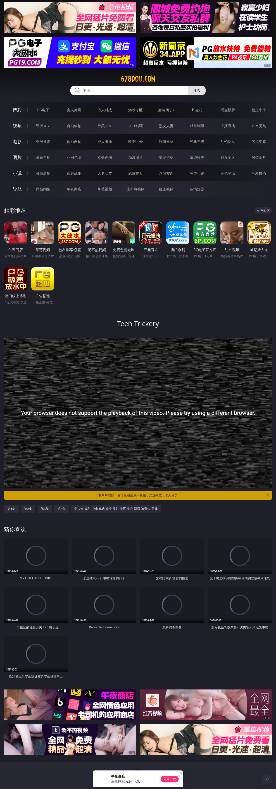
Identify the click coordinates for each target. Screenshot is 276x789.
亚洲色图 (74, 157)
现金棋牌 (228, 109)
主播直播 (228, 125)
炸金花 (197, 109)
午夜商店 (74, 189)
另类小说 (197, 173)
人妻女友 (105, 173)
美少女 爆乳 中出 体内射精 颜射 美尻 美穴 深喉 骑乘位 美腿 (116, 508)
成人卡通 (105, 141)
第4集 (61, 508)
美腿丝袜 (166, 157)
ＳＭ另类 (259, 125)
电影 (17, 141)
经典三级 (197, 141)
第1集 (11, 508)
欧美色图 (105, 157)
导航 (17, 189)
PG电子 (43, 109)
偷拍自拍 (74, 141)
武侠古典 (135, 173)
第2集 (28, 508)
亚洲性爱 (43, 141)
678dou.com (138, 78)
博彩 (17, 110)
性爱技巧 (259, 173)
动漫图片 (135, 157)
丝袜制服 (197, 125)
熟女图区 (228, 157)
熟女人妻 (166, 125)
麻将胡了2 (166, 109)
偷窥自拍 (43, 157)
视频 (17, 126)
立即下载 (169, 779)
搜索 (196, 90)
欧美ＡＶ (105, 125)
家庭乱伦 (74, 173)
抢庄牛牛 (259, 109)
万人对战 (105, 109)
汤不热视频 (135, 189)
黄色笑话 (228, 173)
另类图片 (259, 157)
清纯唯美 (197, 157)
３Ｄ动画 (135, 125)
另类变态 (259, 141)
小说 (17, 173)
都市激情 (43, 173)
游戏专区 (135, 109)
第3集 (45, 508)
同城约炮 (43, 189)
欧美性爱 (135, 141)
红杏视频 (166, 189)
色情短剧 (197, 189)
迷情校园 (166, 173)
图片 (17, 157)
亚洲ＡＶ (43, 125)
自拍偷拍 (74, 125)
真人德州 (74, 109)
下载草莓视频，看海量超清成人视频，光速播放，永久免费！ (182, 495)
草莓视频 (105, 189)
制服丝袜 (166, 141)
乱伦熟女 (228, 141)
